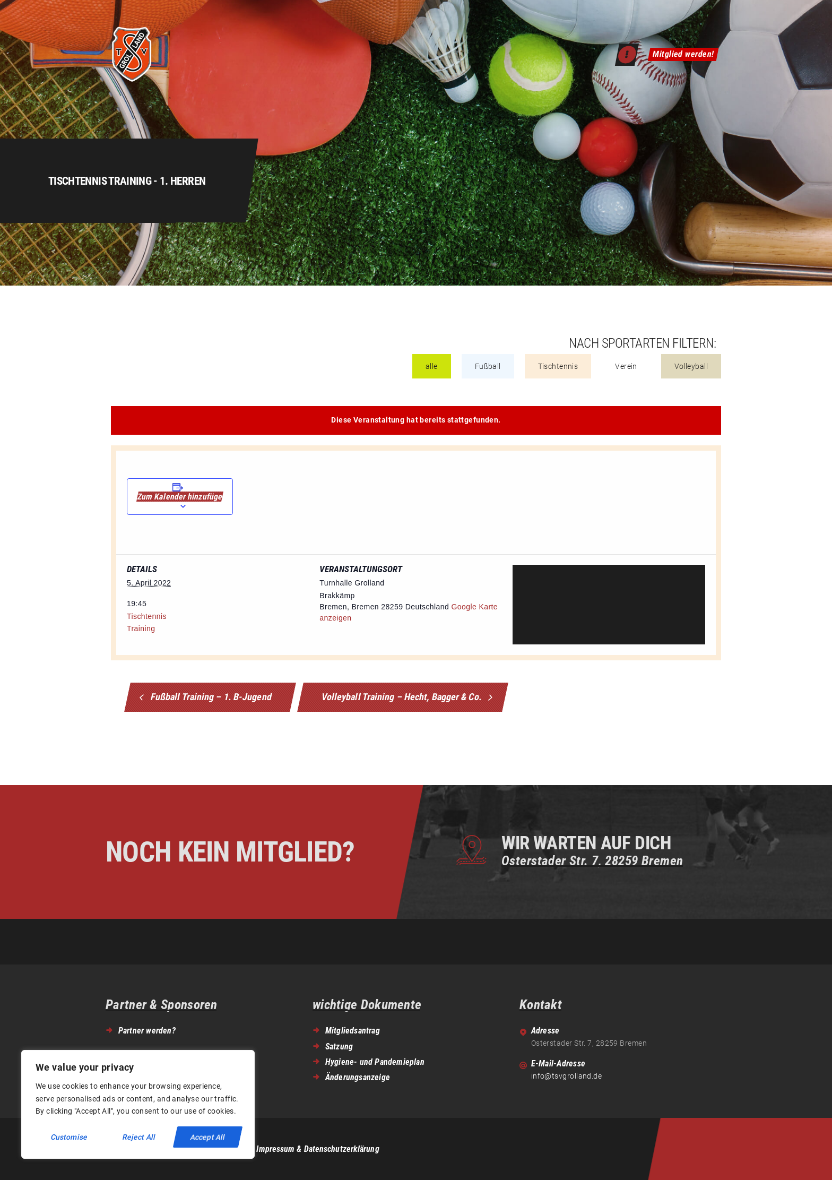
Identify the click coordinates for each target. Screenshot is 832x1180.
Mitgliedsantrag (352, 1031)
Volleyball (691, 366)
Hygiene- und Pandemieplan (374, 1062)
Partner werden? (147, 1031)
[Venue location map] (609, 604)
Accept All (207, 1137)
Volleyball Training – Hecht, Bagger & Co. (403, 696)
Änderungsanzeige (357, 1077)
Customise (69, 1137)
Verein (626, 366)
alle (432, 366)
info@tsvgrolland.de (566, 1076)
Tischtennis (558, 366)
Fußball (488, 366)
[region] (138, 1104)
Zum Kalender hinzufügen (179, 497)
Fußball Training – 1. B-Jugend (210, 696)
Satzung (339, 1046)
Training (141, 628)
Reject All (139, 1137)
